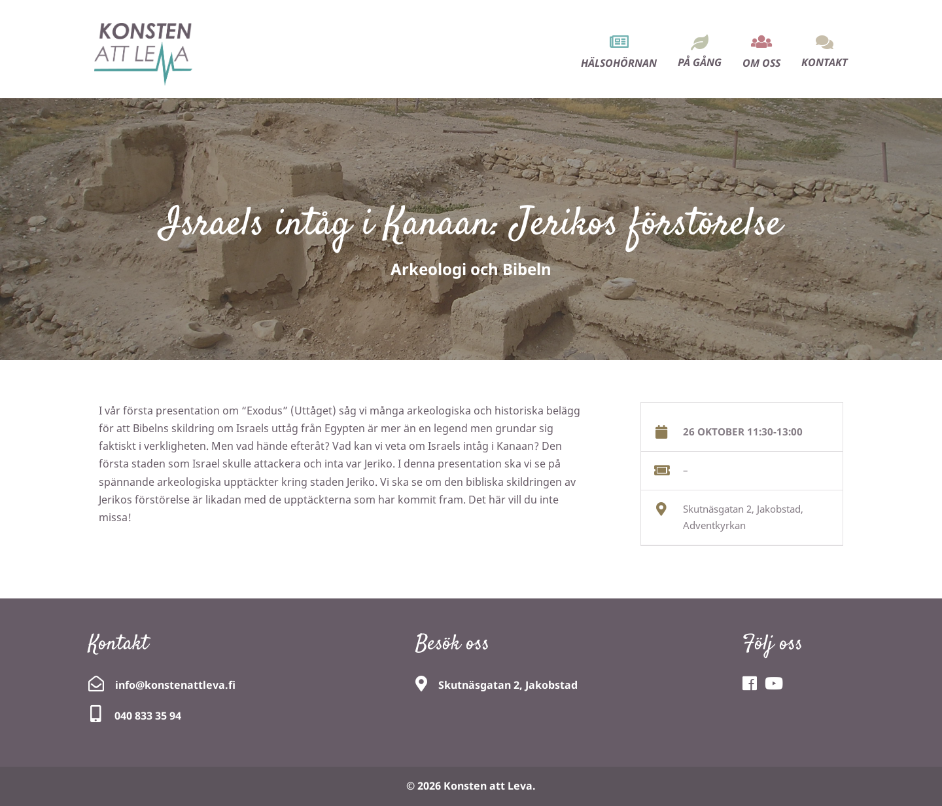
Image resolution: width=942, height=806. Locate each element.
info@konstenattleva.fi (175, 685)
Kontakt (824, 62)
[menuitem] (618, 40)
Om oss (761, 63)
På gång (700, 62)
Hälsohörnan (619, 63)
